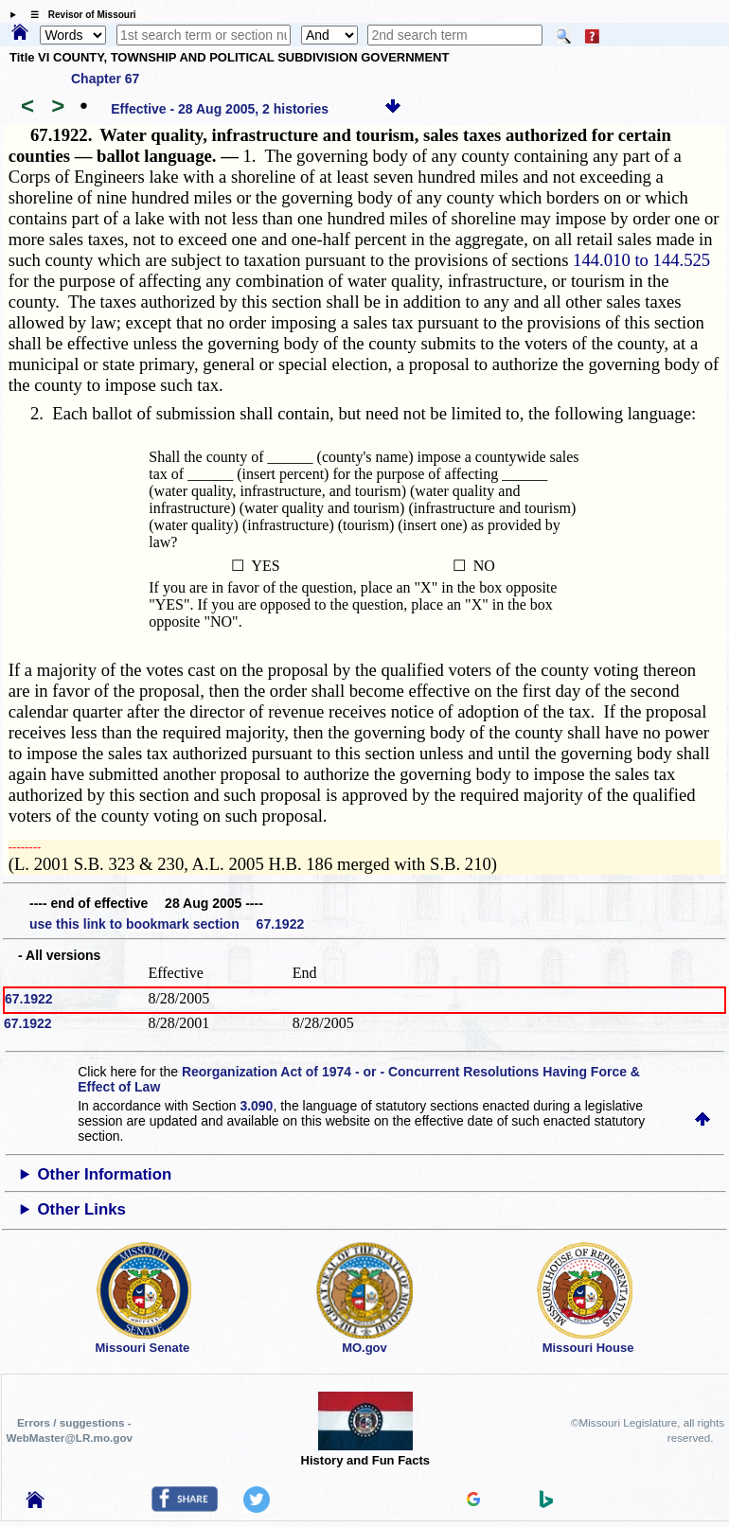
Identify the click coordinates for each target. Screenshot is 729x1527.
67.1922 (29, 998)
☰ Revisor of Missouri (78, 14)
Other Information (105, 1174)
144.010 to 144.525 (641, 260)
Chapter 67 (105, 78)
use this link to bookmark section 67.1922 (166, 924)
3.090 (256, 1105)
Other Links (82, 1209)
